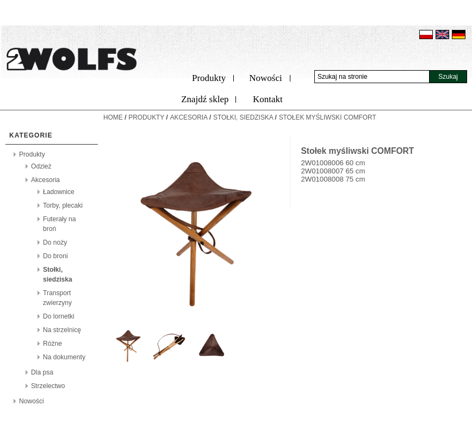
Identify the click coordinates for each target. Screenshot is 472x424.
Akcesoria (45, 180)
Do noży (55, 242)
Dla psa (42, 372)
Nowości (265, 78)
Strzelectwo (48, 386)
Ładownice (58, 192)
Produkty (209, 78)
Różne (52, 343)
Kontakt (268, 99)
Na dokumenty (64, 357)
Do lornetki (58, 316)
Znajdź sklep (204, 99)
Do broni (55, 256)
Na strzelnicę (62, 330)
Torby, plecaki (63, 205)
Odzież (41, 166)
